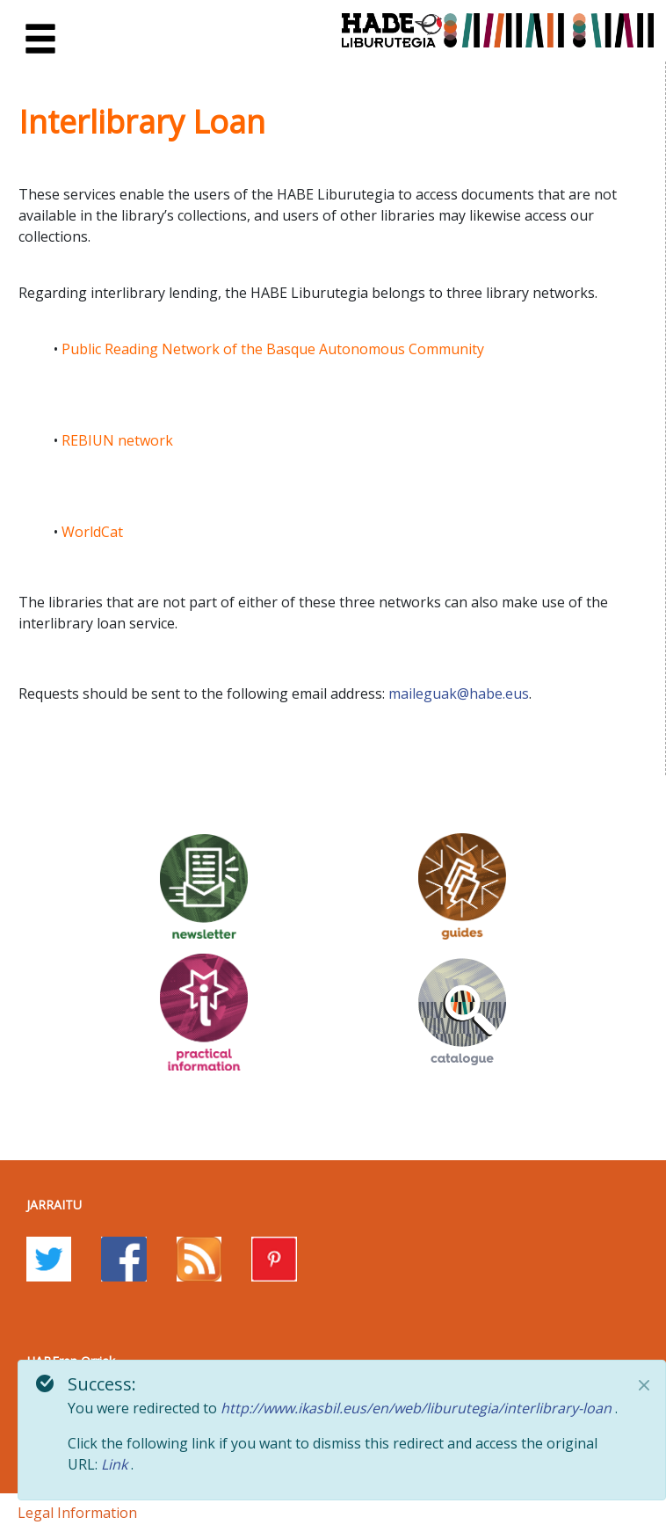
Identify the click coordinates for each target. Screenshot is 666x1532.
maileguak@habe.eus (458, 693)
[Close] (644, 1385)
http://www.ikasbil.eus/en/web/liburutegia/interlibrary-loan (418, 1408)
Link (116, 1464)
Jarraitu (54, 1204)
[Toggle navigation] (40, 40)
